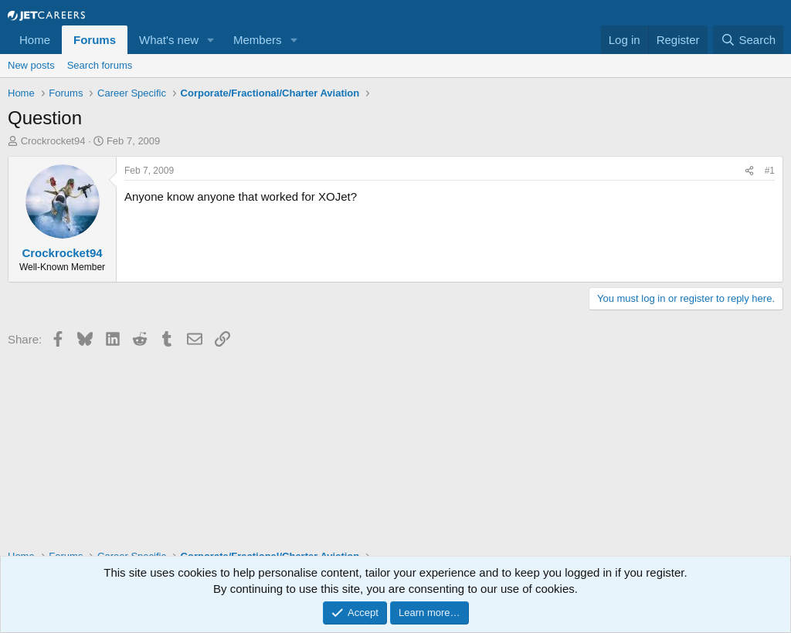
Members (257, 39)
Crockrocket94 (53, 141)
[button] (211, 39)
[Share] (749, 171)
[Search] (748, 39)
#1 (770, 170)
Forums (94, 39)
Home (34, 39)
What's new (169, 39)
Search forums (100, 65)
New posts (31, 65)
